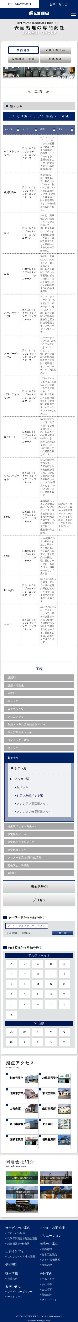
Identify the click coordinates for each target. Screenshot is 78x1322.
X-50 (6, 233)
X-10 (6, 273)
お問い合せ (13, 1286)
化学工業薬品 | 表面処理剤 (22, 1238)
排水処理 (55, 58)
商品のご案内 (49, 1244)
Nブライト (10, 436)
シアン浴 (20, 768)
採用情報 (11, 1273)
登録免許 (47, 1294)
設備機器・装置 (23, 58)
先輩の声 (12, 1278)
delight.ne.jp (44, 1320)
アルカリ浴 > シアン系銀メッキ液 (39, 116)
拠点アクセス (20, 1062)
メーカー (26, 129)
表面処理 (23, 50)
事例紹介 (11, 1264)
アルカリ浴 (22, 778)
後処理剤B (10, 192)
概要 (42, 129)
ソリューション (51, 1235)
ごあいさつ (48, 1279)
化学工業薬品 (56, 50)
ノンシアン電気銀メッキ (33, 803)
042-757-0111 (19, 4)
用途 (60, 129)
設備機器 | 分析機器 (18, 1243)
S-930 (7, 516)
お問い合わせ (58, 4)
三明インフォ (14, 1251)
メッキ (44, 1228)
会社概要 (47, 1284)
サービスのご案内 (17, 1228)
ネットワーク (49, 1299)
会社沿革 (47, 1289)
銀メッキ (22, 787)
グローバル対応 (16, 1233)
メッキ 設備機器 (51, 1259)
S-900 (7, 555)
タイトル (8, 129)
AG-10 (7, 624)
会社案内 (46, 1273)
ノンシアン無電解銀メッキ (34, 811)
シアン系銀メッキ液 (30, 795)
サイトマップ (14, 1296)
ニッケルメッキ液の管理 (21, 1256)
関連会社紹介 (20, 1161)
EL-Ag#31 (9, 590)
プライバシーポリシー (19, 1291)
